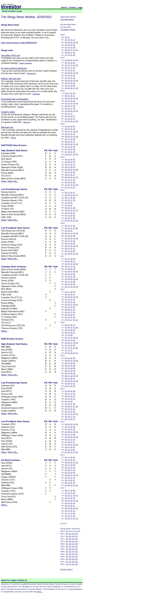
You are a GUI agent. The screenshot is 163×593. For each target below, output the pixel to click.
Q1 (67, 531)
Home (4, 11)
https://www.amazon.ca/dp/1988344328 (19, 43)
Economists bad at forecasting (14, 99)
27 (74, 40)
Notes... (4, 331)
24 (74, 50)
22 (74, 42)
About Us (5, 580)
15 (71, 65)
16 (71, 42)
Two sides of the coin (10, 55)
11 (69, 37)
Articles (12, 11)
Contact (72, 7)
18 (71, 93)
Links (19, 11)
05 (66, 45)
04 (66, 37)
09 (69, 42)
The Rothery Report (67, 30)
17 (71, 50)
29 (77, 65)
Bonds (20, 107)
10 (69, 45)
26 (74, 63)
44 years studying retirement (14, 68)
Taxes (13, 138)
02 (66, 73)
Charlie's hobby (8, 112)
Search (64, 7)
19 (71, 45)
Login (80, 7)
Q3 (73, 534)
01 (66, 42)
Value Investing (25, 63)
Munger (27, 122)
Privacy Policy (66, 569)
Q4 (76, 534)
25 (74, 45)
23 (74, 73)
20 (71, 70)
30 (77, 42)
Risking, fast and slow (11, 79)
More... (40, 592)
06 (66, 96)
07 (66, 40)
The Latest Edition (67, 19)
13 (69, 70)
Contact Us (22, 580)
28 (74, 47)
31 (77, 50)
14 (69, 40)
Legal (13, 580)
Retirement (31, 73)
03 (66, 50)
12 (69, 63)
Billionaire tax (7, 127)
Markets (36, 94)
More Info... (13, 181)
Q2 (70, 534)
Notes (3, 181)
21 (71, 40)
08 (69, 88)
